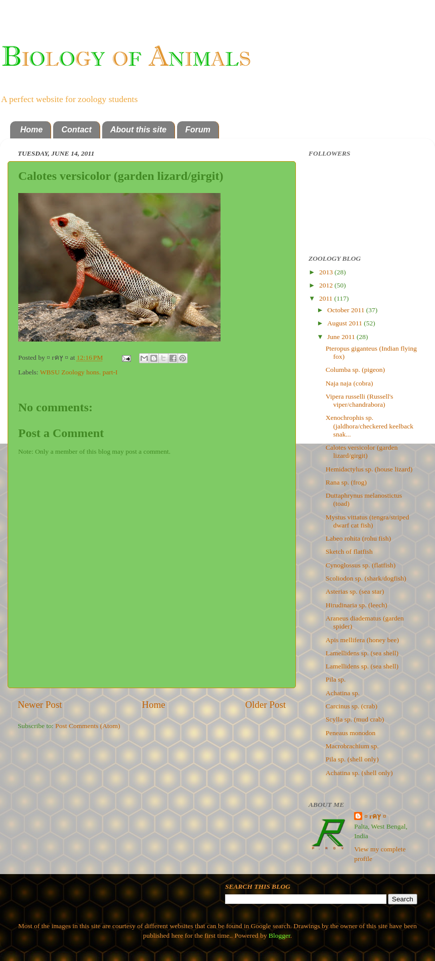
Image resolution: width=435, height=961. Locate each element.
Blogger (279, 935)
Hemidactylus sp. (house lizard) (369, 469)
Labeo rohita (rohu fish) (358, 538)
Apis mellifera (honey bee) (362, 640)
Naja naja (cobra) (349, 383)
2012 (326, 285)
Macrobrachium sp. (352, 746)
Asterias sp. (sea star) (355, 591)
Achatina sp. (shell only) (359, 773)
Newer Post (40, 704)
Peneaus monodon (351, 733)
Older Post (265, 704)
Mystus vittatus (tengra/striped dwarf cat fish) (367, 521)
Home (31, 129)
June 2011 (342, 337)
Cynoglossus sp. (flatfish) (361, 565)
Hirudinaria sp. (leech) (356, 605)
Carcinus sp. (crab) (351, 706)
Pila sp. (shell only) (352, 759)
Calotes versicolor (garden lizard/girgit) (362, 451)
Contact (76, 129)
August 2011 (345, 323)
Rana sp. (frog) (346, 482)
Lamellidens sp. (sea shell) (362, 653)
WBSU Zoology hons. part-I (79, 372)
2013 (326, 272)
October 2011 (346, 310)
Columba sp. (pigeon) (355, 369)
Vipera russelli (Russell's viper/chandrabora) (360, 400)
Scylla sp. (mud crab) (355, 719)
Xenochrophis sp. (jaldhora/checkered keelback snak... (370, 426)
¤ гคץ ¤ (375, 816)
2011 (326, 298)
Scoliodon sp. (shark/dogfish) (366, 578)
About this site (138, 129)
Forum (197, 129)
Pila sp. (336, 679)
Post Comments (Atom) (87, 726)
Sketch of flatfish (349, 551)
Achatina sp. (343, 693)
